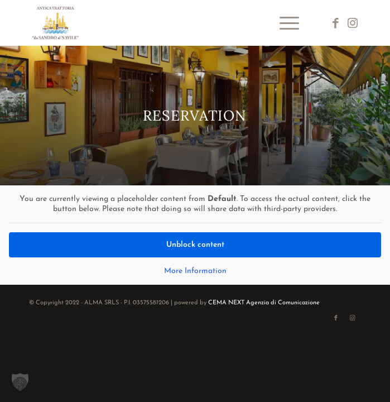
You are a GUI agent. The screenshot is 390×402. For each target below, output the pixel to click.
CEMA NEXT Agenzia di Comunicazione (264, 303)
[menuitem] (283, 23)
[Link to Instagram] (352, 23)
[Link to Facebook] (336, 23)
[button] (20, 382)
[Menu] (283, 23)
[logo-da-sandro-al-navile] (161, 23)
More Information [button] (195, 271)
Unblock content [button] (195, 245)
